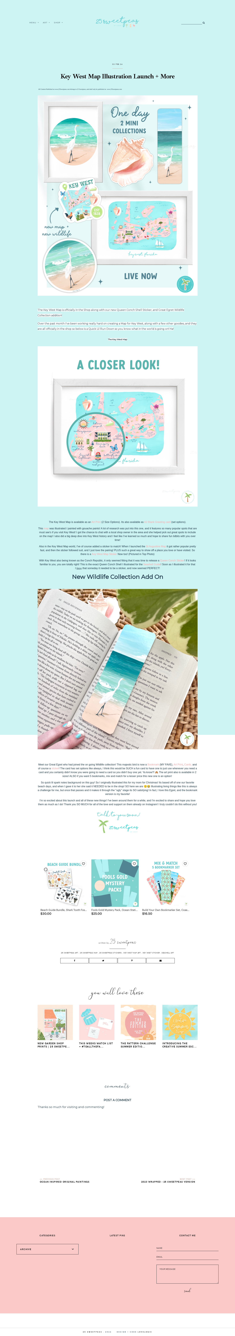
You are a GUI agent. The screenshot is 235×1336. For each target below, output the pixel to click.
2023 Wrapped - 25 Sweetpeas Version (168, 1181)
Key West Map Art (132, 953)
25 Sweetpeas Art (69, 953)
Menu (32, 22)
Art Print (178, 764)
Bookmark (153, 764)
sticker (55, 768)
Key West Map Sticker (104, 554)
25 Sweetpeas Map (89, 953)
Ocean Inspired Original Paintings (65, 1181)
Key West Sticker (151, 953)
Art (45, 22)
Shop (57, 22)
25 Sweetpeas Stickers (110, 953)
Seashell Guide (152, 564)
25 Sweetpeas (92, 1332)
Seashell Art (168, 953)
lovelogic (145, 1332)
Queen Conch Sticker (172, 560)
